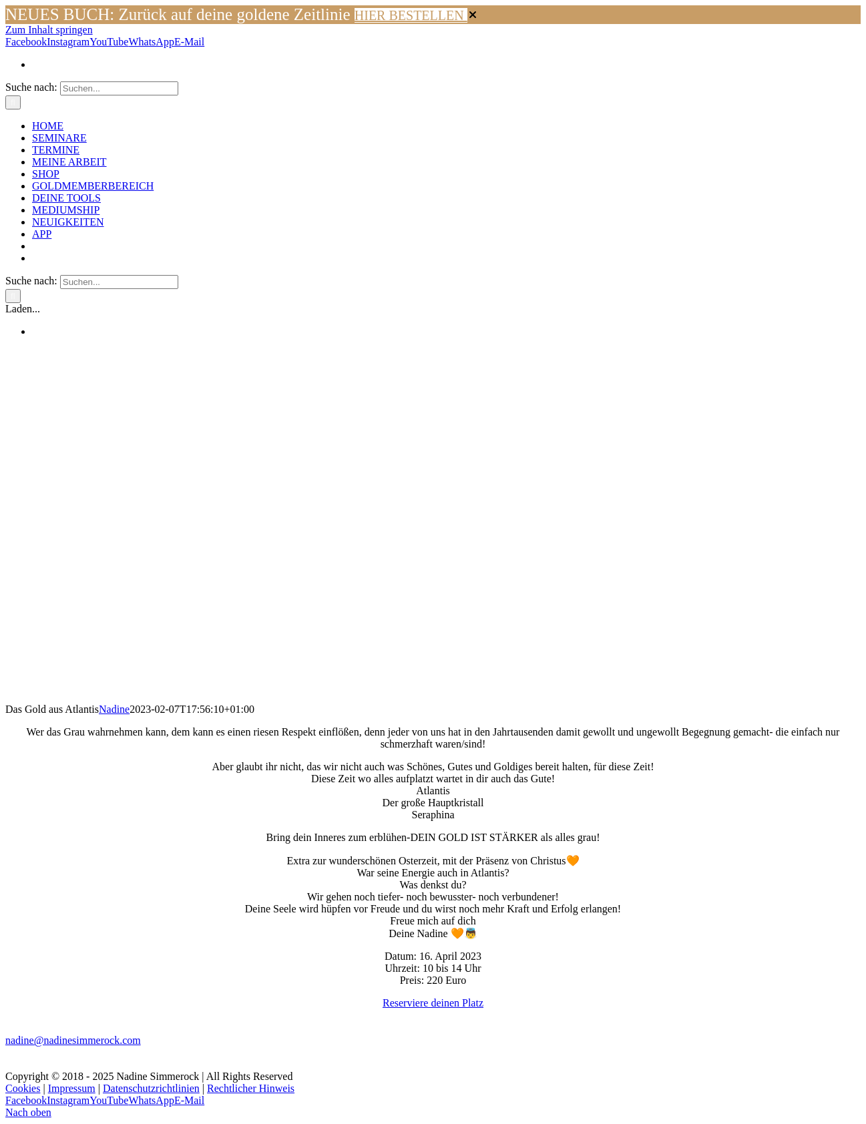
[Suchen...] (119, 88)
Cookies (22, 1088)
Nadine (114, 709)
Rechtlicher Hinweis (250, 1088)
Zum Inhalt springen (49, 29)
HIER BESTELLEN (411, 15)
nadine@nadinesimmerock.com (73, 1040)
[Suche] (13, 102)
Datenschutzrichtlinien (151, 1088)
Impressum (71, 1088)
